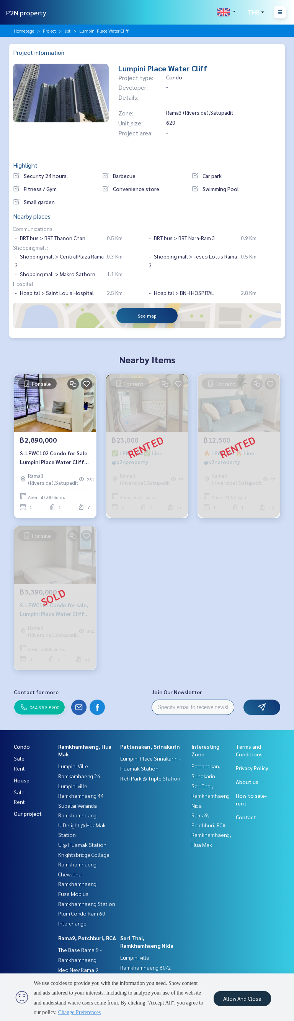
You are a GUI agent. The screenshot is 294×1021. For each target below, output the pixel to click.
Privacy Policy (252, 767)
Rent (19, 768)
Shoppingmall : (30, 247)
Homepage (24, 31)
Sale (19, 758)
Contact (246, 817)
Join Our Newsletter (177, 691)
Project (49, 31)
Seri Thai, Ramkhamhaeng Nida (210, 795)
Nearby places (32, 216)
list (67, 31)
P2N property (26, 12)
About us (247, 781)
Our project (28, 813)
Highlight (25, 165)
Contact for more (36, 691)
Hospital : (24, 283)
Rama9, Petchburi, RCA (87, 937)
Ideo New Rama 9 (78, 969)
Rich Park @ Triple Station (150, 778)
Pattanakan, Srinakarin (150, 746)
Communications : (34, 228)
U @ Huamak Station (82, 844)
